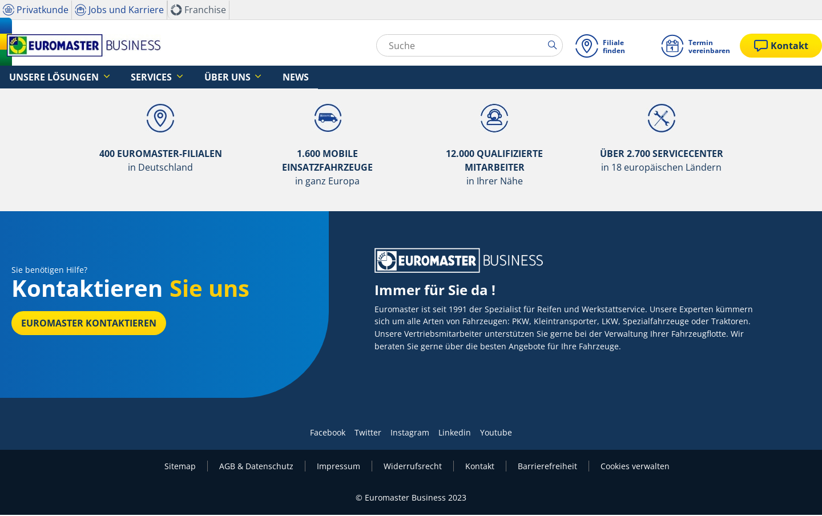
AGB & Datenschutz (256, 467)
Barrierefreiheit (547, 467)
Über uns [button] (187, 77)
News (241, 77)
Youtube (496, 433)
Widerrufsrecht (413, 467)
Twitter (367, 433)
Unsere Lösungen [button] (45, 77)
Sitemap (180, 467)
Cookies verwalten (635, 467)
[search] (554, 45)
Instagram (409, 433)
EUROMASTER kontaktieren (88, 324)
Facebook (327, 433)
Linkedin (454, 433)
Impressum (338, 467)
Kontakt (479, 467)
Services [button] (125, 77)
